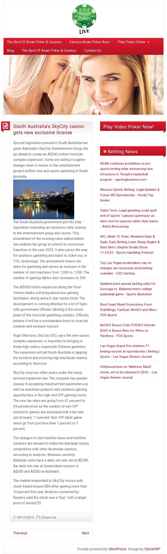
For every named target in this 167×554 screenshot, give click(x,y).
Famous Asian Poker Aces (89, 42)
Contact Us (92, 50)
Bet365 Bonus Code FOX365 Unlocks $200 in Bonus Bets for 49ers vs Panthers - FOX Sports (127, 330)
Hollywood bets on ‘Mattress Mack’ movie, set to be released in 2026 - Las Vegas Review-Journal (128, 372)
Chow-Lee (48, 517)
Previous (20, 533)
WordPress (117, 549)
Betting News (123, 151)
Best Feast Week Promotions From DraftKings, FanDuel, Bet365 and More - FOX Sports (129, 310)
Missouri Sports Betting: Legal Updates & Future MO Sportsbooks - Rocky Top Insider (130, 195)
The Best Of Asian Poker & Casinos (34, 42)
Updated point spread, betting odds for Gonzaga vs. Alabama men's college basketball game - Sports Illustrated (128, 289)
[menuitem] (34, 42)
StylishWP (152, 549)
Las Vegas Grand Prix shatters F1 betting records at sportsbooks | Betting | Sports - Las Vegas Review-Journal (130, 351)
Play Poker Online (131, 42)
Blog (10, 50)
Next (85, 533)
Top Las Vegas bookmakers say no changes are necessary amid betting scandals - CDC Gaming (126, 268)
